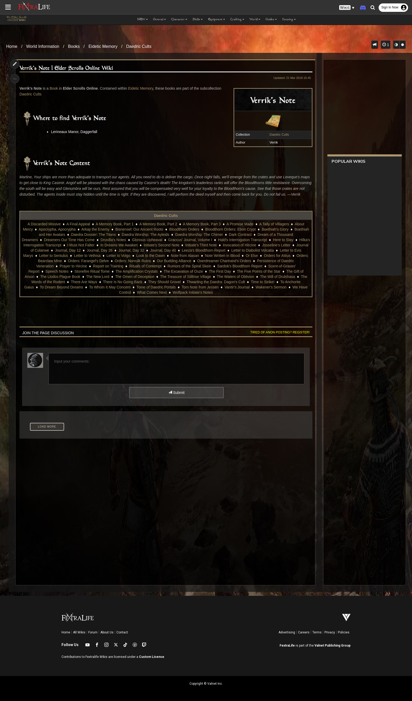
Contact (122, 632)
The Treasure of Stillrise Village (185, 277)
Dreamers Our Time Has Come (69, 240)
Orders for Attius (277, 255)
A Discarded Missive (44, 224)
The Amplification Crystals (137, 271)
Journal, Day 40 (163, 250)
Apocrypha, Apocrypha (57, 229)
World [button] (255, 19)
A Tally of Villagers (274, 224)
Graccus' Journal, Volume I (190, 240)
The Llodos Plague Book (60, 277)
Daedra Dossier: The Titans (93, 234)
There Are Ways (84, 282)
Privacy (330, 632)
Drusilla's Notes (113, 240)
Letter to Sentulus (53, 255)
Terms (317, 632)
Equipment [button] (216, 19)
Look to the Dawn (150, 255)
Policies (343, 632)
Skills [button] (198, 19)
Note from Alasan (185, 255)
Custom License (151, 657)
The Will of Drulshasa (277, 277)
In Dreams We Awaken (119, 245)
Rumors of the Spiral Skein (190, 266)
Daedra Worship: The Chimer (199, 234)
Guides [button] (271, 19)
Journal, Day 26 (99, 250)
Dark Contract (240, 234)
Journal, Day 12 (68, 250)
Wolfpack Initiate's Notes (193, 292)
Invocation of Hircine (239, 245)
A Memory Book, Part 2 (158, 224)
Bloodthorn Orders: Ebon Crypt (230, 229)
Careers (304, 632)
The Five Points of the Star (258, 271)
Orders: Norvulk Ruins (133, 261)
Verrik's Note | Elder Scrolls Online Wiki (67, 68)
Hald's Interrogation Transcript (242, 240)
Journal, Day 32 (131, 250)
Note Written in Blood (222, 255)
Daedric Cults (138, 46)
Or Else (252, 255)
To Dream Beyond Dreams (61, 287)
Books (74, 46)
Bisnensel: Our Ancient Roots (139, 229)
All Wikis (79, 632)
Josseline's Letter (276, 245)
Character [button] (179, 19)
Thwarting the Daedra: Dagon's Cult (216, 282)
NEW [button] (142, 19)
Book (54, 88)
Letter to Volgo (118, 255)
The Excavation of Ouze (183, 271)
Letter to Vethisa (87, 255)
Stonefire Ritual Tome (92, 271)
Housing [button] (289, 19)
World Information (42, 46)
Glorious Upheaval (147, 240)
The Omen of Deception (134, 277)
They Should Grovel (164, 282)
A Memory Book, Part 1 (114, 224)
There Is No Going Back (122, 282)
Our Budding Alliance (174, 261)
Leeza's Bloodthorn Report (203, 250)
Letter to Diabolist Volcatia (252, 250)
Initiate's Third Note (201, 245)
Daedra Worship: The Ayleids (145, 234)
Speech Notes (57, 271)
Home (12, 46)
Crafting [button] (237, 19)
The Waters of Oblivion (235, 277)
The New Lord (97, 277)
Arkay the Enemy (95, 229)
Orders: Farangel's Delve (88, 261)
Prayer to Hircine (73, 266)
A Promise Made (240, 224)
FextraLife (287, 645)
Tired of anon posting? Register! (280, 332)
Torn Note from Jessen (200, 287)
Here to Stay (283, 240)
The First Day (220, 271)
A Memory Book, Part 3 (202, 224)
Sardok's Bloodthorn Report (239, 266)
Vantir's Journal (237, 287)
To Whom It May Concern (110, 287)
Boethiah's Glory (275, 229)
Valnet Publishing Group (333, 645)
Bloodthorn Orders (184, 229)
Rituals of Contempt (145, 266)
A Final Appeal (78, 224)
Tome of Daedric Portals (156, 287)
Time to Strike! (263, 282)
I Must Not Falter (80, 245)
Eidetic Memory (103, 46)
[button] (347, 7)
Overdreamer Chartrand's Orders (224, 261)
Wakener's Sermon (270, 287)
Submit (176, 392)
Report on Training (108, 266)
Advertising (287, 632)
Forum (92, 632)
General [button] (159, 19)
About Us (107, 632)
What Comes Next (152, 292)
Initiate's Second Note (161, 245)
